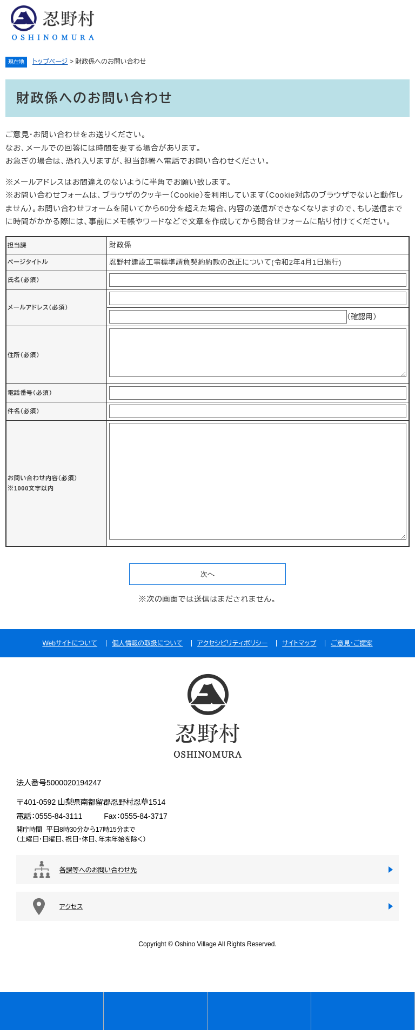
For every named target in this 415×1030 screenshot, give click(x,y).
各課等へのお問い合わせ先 (98, 870)
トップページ (50, 61)
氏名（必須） (23, 280)
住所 (23, 355)
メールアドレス (38, 307)
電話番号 (30, 392)
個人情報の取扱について (147, 643)
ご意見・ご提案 (351, 643)
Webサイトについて (69, 643)
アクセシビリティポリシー (232, 643)
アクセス (71, 907)
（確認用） (362, 317)
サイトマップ (299, 643)
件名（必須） (23, 411)
